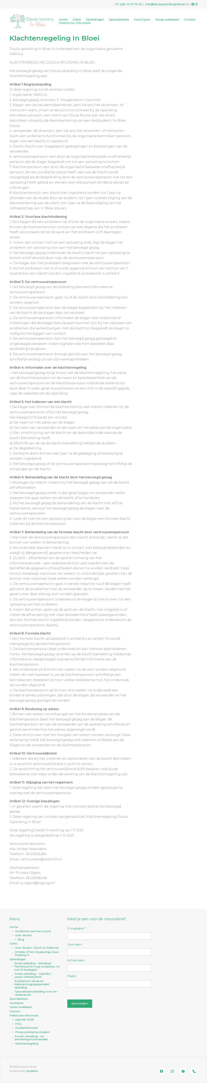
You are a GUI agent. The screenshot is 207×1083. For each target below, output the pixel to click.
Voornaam (74, 944)
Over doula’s (23, 935)
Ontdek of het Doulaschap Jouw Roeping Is (37, 953)
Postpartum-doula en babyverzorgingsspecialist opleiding (32, 984)
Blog (21, 939)
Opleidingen (18, 959)
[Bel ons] (194, 1071)
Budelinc (32, 1071)
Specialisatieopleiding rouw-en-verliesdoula (36, 993)
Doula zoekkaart (21, 1007)
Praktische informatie (24, 1015)
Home (14, 927)
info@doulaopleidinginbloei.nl (167, 4)
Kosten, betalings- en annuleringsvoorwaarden (31, 1038)
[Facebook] (161, 1071)
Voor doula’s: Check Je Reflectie (37, 947)
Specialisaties (19, 998)
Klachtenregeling (26, 1043)
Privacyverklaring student (32, 1032)
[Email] (183, 1071)
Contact (15, 1011)
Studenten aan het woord (33, 931)
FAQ (18, 1023)
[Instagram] (172, 1071)
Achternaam (76, 960)
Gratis (13, 943)
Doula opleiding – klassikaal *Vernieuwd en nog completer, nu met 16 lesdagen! (37, 966)
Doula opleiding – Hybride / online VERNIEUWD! (33, 975)
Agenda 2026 (24, 1019)
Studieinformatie (26, 1027)
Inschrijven (17, 1003)
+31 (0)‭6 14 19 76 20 (128, 4)
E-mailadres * (76, 928)
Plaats (71, 976)
